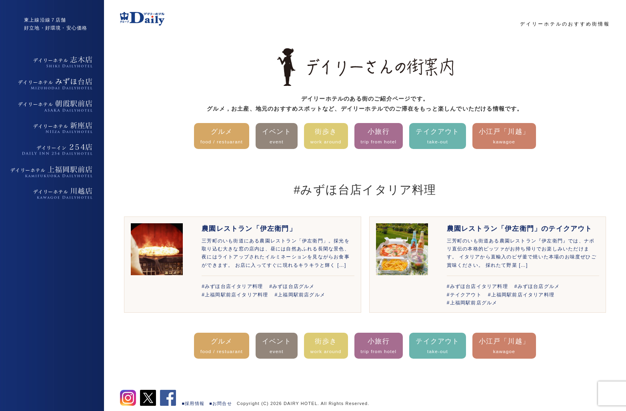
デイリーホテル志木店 (52, 62)
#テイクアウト (464, 295)
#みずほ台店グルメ (291, 286)
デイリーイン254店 (52, 150)
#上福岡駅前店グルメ (299, 295)
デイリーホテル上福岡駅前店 (52, 172)
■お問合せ (220, 403)
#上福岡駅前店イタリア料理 (235, 295)
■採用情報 (193, 403)
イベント (276, 137)
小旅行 (379, 137)
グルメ (221, 137)
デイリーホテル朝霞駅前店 (52, 106)
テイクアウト (437, 137)
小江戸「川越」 (504, 137)
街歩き (326, 137)
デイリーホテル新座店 (52, 128)
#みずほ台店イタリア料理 (232, 286)
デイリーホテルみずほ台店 (52, 84)
